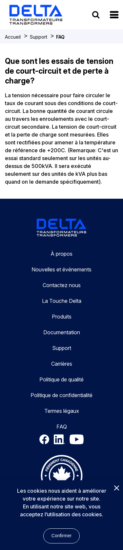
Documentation (61, 332)
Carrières (61, 363)
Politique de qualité (61, 379)
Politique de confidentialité (61, 395)
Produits (62, 316)
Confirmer (61, 535)
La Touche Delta (61, 301)
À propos (61, 253)
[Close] (116, 488)
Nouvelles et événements (61, 269)
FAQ (60, 37)
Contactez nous (62, 285)
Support (38, 37)
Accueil (13, 37)
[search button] (95, 14)
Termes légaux (61, 411)
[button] (114, 15)
